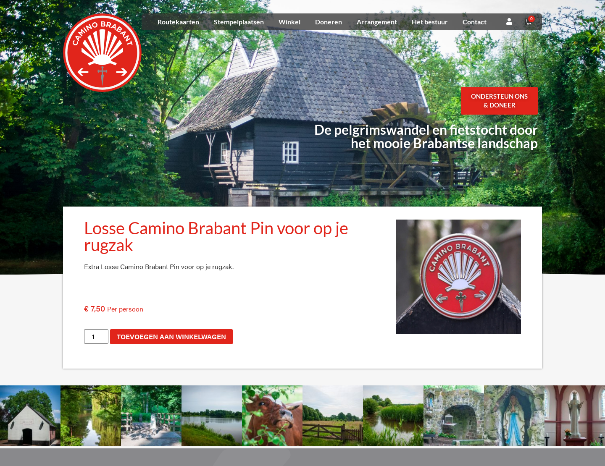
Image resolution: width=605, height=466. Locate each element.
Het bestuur (430, 22)
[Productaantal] (96, 336)
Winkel (289, 22)
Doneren (328, 22)
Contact (475, 22)
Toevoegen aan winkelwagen (171, 336)
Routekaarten (178, 22)
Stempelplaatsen (239, 22)
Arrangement (377, 22)
